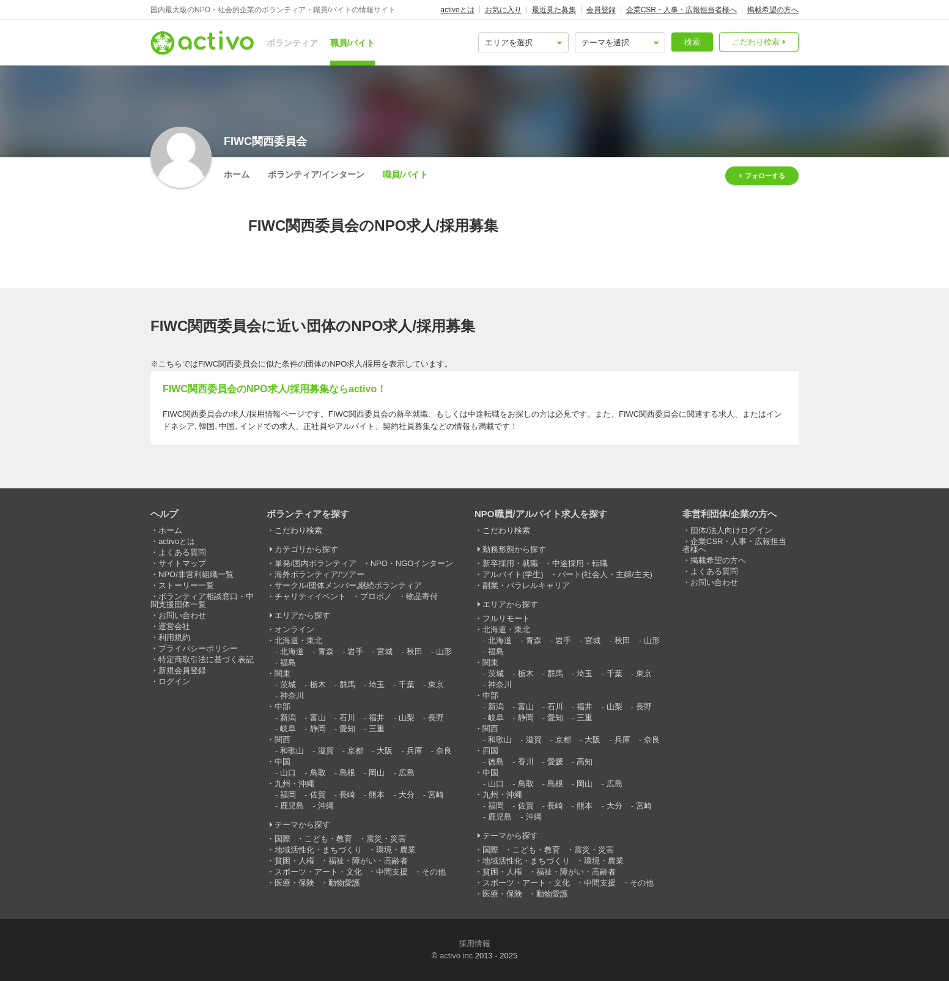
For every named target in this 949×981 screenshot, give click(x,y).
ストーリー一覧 (186, 585)
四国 (490, 750)
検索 (692, 42)
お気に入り (503, 10)
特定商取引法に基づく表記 (206, 659)
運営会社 (174, 626)
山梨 (407, 717)
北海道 (292, 651)
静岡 (318, 728)
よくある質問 (182, 552)
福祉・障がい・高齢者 (368, 860)
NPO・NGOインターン (412, 563)
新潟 (288, 717)
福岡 (288, 794)
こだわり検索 (756, 42)
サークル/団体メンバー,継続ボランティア (348, 585)
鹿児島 (292, 805)
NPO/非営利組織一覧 (196, 574)
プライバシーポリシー (198, 648)
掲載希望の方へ (773, 10)
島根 (347, 772)
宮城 (385, 651)
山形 (444, 651)
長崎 (347, 794)
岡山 (377, 772)
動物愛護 (344, 882)
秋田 (415, 651)
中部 (282, 706)
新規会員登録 (182, 670)
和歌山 (292, 750)
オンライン (294, 629)
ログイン (174, 681)
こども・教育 (328, 838)
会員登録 (601, 10)
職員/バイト (352, 43)
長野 (436, 717)
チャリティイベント (310, 596)
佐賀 (318, 794)
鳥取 (318, 772)
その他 (434, 871)
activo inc (456, 955)
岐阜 (288, 728)
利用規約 (174, 637)
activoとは (457, 10)
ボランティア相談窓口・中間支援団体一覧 (202, 600)
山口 (288, 772)
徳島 (496, 761)
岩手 (355, 651)
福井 (377, 717)
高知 (585, 761)
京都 (355, 750)
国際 (282, 838)
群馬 (347, 684)
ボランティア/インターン (316, 174)
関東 (282, 673)
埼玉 (377, 684)
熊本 (377, 794)
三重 (377, 728)
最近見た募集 (554, 10)
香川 (526, 761)
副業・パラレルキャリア (526, 585)
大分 (407, 794)
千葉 (407, 684)
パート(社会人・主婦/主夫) (605, 574)
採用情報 (474, 943)
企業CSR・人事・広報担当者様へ (681, 10)
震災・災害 (386, 838)
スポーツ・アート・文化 (318, 871)
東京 (436, 684)
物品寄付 (422, 596)
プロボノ (376, 596)
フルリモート (506, 618)
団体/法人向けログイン (731, 530)
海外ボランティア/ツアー (319, 574)
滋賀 (326, 750)
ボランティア (292, 43)
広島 (407, 772)
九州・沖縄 (294, 783)
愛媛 (555, 761)
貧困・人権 (294, 860)
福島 (288, 662)
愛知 (347, 728)
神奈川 (292, 695)
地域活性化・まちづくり (318, 849)
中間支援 (392, 871)
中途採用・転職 (580, 563)
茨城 (288, 684)
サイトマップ (182, 563)
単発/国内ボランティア (315, 563)
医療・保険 (294, 882)
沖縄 (326, 805)
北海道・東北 (298, 640)
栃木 (318, 684)
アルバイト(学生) (513, 574)
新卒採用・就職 (510, 563)
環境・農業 (396, 849)
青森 (326, 651)
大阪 (385, 750)
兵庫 (415, 750)
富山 (318, 717)
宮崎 (436, 794)
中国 (282, 761)
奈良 (444, 750)
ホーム (236, 174)
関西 (282, 739)
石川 (347, 717)
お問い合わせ (182, 615)
